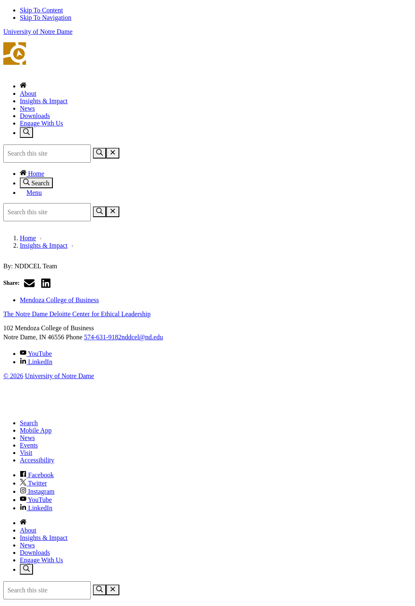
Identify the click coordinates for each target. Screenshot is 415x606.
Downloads (35, 115)
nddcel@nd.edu (142, 337)
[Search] (99, 153)
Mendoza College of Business (59, 299)
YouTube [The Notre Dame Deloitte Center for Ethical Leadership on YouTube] (36, 353)
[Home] (23, 86)
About (28, 93)
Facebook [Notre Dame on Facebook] (37, 474)
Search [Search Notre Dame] (29, 422)
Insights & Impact (44, 100)
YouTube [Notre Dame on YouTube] (36, 499)
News (27, 108)
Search (36, 183)
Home (32, 173)
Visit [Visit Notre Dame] (26, 452)
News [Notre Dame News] (27, 437)
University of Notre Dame (38, 31)
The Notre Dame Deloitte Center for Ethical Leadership (207, 58)
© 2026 (13, 375)
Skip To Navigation (45, 17)
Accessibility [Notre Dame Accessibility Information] (37, 460)
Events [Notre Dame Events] (29, 445)
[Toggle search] (26, 132)
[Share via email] (29, 283)
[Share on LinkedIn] (45, 283)
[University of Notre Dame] (55, 408)
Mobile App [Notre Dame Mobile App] (36, 430)
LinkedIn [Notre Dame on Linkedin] (36, 507)
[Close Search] (112, 153)
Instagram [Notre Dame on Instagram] (37, 491)
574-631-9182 (103, 337)
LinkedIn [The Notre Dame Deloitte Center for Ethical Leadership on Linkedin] (36, 361)
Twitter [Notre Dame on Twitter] (33, 483)
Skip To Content (41, 10)
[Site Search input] (47, 153)
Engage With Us (41, 123)
